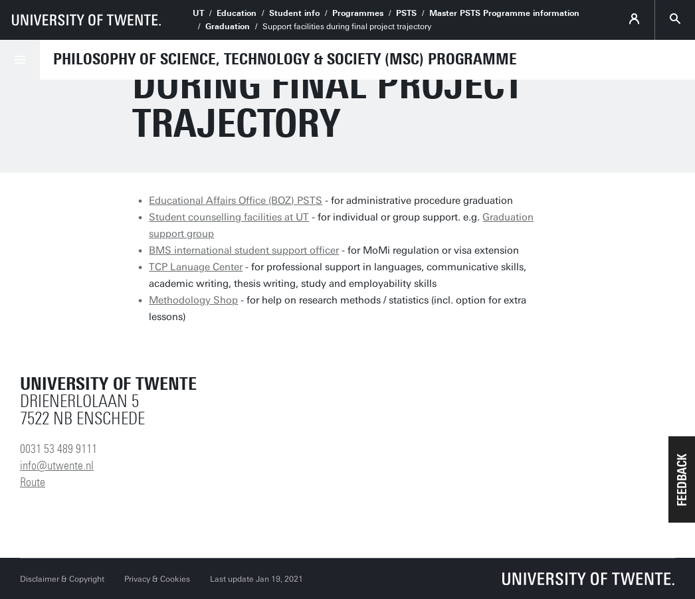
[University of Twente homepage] (86, 20)
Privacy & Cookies (157, 579)
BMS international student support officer (244, 250)
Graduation (227, 26)
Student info (294, 13)
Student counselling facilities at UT (229, 217)
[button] (681, 479)
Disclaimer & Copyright (62, 579)
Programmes (357, 13)
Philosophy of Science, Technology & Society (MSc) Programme (285, 59)
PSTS (406, 13)
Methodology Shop (193, 300)
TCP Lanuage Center (196, 267)
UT (198, 13)
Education (236, 13)
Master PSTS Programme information (504, 13)
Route (32, 482)
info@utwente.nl (57, 465)
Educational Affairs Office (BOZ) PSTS (235, 201)
